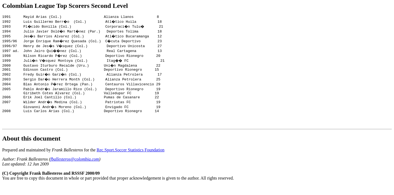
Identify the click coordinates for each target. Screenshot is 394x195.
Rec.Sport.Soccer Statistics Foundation (131, 156)
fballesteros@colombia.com (75, 165)
